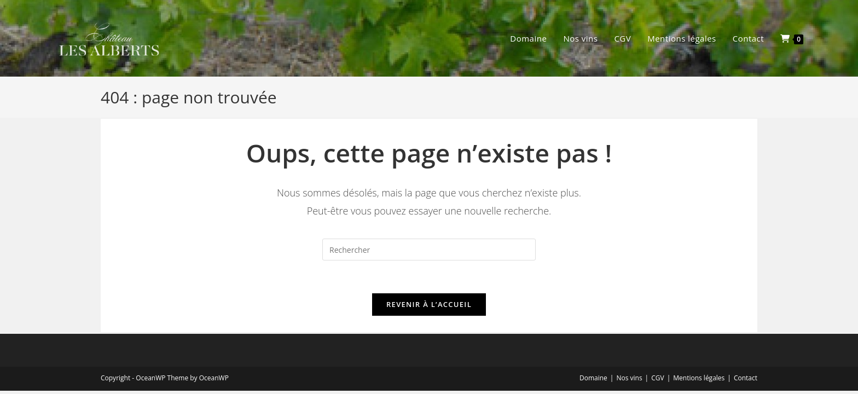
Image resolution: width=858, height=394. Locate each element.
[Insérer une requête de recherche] (429, 249)
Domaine (593, 378)
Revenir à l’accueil (429, 304)
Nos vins (629, 378)
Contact (745, 378)
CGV (657, 378)
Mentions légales (698, 378)
